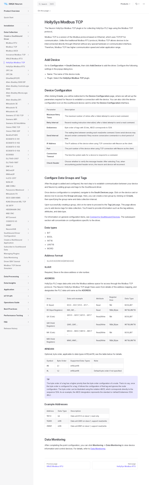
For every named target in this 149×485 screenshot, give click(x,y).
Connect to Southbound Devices (105, 217)
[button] (28, 11)
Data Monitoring (98, 448)
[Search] (46, 3)
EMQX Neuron (13, 4)
